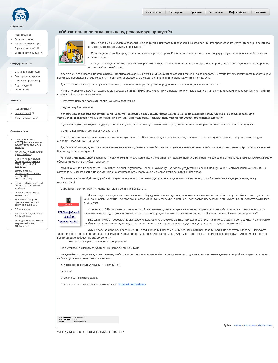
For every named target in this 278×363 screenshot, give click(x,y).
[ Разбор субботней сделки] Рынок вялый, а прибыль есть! (29, 186)
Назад (91, 331)
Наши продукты (23, 35)
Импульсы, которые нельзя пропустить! (29, 153)
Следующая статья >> (111, 331)
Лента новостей (24, 113)
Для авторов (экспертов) (27, 80)
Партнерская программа (27, 76)
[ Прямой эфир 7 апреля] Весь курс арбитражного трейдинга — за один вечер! (27, 163)
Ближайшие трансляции (29, 52)
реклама (237, 325)
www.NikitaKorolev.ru (132, 284)
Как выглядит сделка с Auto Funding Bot (29, 215)
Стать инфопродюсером (27, 72)
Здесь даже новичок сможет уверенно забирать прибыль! (29, 223)
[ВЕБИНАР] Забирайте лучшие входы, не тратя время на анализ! (27, 202)
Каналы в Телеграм (26, 118)
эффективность (265, 325)
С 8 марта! (22, 209)
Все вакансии (22, 89)
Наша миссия (23, 108)
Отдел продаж (23, 85)
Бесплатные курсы (24, 39)
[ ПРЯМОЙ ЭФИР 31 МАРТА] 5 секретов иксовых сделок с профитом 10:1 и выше (29, 143)
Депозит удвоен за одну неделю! (27, 194)
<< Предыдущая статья (71, 331)
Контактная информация (27, 43)
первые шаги (250, 325)
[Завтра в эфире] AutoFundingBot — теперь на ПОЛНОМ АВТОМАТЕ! (28, 175)
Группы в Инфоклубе (27, 48)
